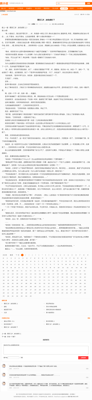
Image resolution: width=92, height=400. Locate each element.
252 (58, 293)
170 (31, 280)
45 (15, 261)
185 (13, 283)
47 (23, 261)
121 (66, 270)
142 (76, 274)
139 (62, 274)
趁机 (5, 306)
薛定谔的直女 (50, 303)
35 (62, 258)
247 (35, 293)
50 (34, 261)
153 (40, 277)
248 (40, 293)
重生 (56, 24)
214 (58, 286)
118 (53, 270)
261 (13, 296)
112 (26, 270)
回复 (87, 368)
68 (19, 264)
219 (80, 286)
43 (7, 261)
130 (22, 274)
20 (3, 258)
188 (26, 283)
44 (11, 261)
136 (49, 274)
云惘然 (33, 24)
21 (7, 258)
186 (17, 283)
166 (13, 280)
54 (50, 261)
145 (4, 277)
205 (17, 286)
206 (22, 286)
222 (8, 289)
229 (40, 289)
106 (85, 267)
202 (4, 286)
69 (23, 264)
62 (81, 261)
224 (17, 289)
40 (81, 258)
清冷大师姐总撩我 (51, 306)
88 (11, 267)
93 (30, 267)
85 (85, 264)
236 (71, 289)
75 (46, 264)
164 (4, 280)
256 (76, 293)
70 (26, 264)
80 (66, 264)
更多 (89, 318)
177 (62, 280)
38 (73, 258)
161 (76, 277)
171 (35, 280)
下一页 (17, 255)
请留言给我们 (65, 394)
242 (13, 293)
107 (4, 270)
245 (26, 293)
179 (71, 280)
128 (13, 274)
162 (80, 277)
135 (44, 274)
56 (58, 261)
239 (85, 289)
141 (71, 274)
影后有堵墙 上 (50, 321)
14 (68, 255)
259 (4, 296)
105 (81, 267)
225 (22, 289)
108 (8, 270)
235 (67, 289)
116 (44, 270)
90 (19, 267)
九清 (5, 312)
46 (19, 261)
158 (62, 277)
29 (38, 258)
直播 (62, 24)
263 (22, 296)
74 (42, 264)
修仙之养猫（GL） (9, 321)
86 (3, 267)
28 (34, 258)
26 (26, 258)
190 (35, 283)
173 (44, 280)
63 (85, 261)
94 (34, 267)
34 (58, 258)
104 (76, 267)
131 (26, 274)
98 (50, 267)
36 (66, 258)
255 (71, 293)
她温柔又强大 (8, 309)
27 (30, 258)
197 (67, 283)
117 (48, 270)
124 (80, 270)
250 (49, 293)
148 (17, 277)
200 (80, 283)
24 (19, 258)
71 (30, 264)
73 (38, 264)
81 (70, 264)
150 (26, 277)
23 (15, 258)
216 (67, 286)
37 (70, 258)
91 (23, 267)
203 (8, 286)
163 (85, 277)
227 (31, 289)
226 (26, 289)
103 (72, 267)
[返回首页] (46, 340)
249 (44, 293)
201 (85, 283)
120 (62, 270)
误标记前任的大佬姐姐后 (53, 309)
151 (31, 277)
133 (35, 274)
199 (76, 283)
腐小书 (82, 14)
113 (30, 270)
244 (22, 293)
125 (84, 270)
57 (62, 261)
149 (22, 277)
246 (31, 293)
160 (71, 277)
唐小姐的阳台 (50, 312)
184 (8, 283)
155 (49, 277)
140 (67, 274)
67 (15, 264)
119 (57, 270)
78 (58, 264)
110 (17, 270)
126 (4, 274)
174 (49, 280)
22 (11, 258)
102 (67, 267)
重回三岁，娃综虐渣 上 (11, 303)
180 (76, 280)
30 (42, 258)
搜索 (88, 3)
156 (53, 277)
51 (38, 261)
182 (85, 280)
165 (8, 280)
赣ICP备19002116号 (73, 396)
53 (46, 261)
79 (62, 264)
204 (13, 286)
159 (67, 277)
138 (58, 274)
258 (85, 293)
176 (58, 280)
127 (8, 274)
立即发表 (83, 357)
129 (17, 274)
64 (3, 264)
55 (54, 261)
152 (35, 277)
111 (21, 270)
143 (80, 274)
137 (53, 274)
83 (77, 264)
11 (56, 255)
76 (50, 264)
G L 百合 (87, 14)
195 (58, 283)
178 (67, 280)
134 (40, 274)
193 (49, 283)
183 (4, 283)
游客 (10, 368)
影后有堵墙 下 (8, 324)
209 (35, 286)
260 (8, 296)
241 (8, 293)
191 (40, 283)
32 (50, 258)
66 (11, 264)
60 (73, 261)
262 (17, 296)
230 (44, 289)
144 (85, 274)
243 (17, 293)
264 (26, 296)
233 (58, 289)
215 (62, 286)
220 (85, 286)
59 (70, 261)
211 (44, 286)
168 (22, 280)
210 (40, 286)
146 (8, 277)
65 (7, 264)
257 (80, 293)
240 (4, 293)
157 (58, 277)
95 (38, 267)
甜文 (53, 24)
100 (58, 267)
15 (72, 255)
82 (73, 264)
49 (30, 261)
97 (46, 267)
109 (13, 270)
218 (76, 286)
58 (66, 261)
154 (44, 277)
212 (49, 286)
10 (52, 255)
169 (26, 280)
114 (35, 270)
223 (13, 289)
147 (13, 277)
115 (39, 270)
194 (53, 283)
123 (75, 270)
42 (3, 261)
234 (62, 289)
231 (49, 289)
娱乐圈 (59, 24)
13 (64, 255)
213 (53, 286)
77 (54, 264)
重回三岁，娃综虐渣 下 (11, 327)
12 (60, 255)
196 (62, 283)
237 (76, 289)
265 (31, 296)
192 (44, 283)
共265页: (5, 255)
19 (87, 255)
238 (80, 289)
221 (4, 289)
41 (85, 258)
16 (75, 255)
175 (53, 280)
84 (81, 264)
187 (22, 283)
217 (71, 286)
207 (26, 286)
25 (23, 258)
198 (71, 283)
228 (35, 289)
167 (17, 280)
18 (83, 255)
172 (40, 280)
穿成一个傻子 (11, 336)
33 (54, 258)
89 (15, 267)
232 (53, 289)
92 (26, 267)
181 (80, 280)
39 (77, 258)
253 (62, 293)
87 (7, 267)
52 (42, 261)
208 (31, 286)
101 (63, 267)
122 (71, 270)
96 (42, 267)
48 (26, 261)
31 (46, 258)
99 (54, 267)
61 (77, 261)
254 (67, 293)
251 (53, 293)
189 (31, 283)
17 (79, 255)
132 (31, 274)
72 (34, 264)
